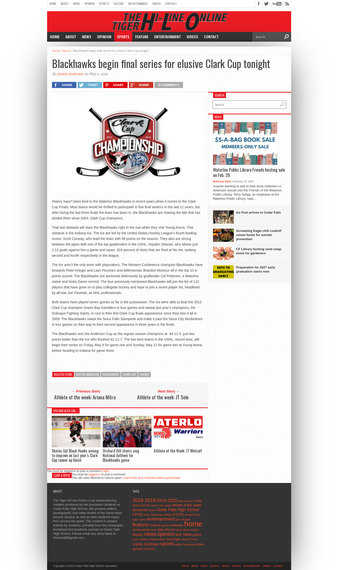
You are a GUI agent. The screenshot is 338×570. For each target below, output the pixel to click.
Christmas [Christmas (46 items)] (156, 514)
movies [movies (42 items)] (194, 529)
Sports (104, 3)
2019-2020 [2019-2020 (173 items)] (167, 500)
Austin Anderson (70, 74)
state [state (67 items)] (178, 544)
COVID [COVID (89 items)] (178, 514)
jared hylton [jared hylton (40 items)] (182, 529)
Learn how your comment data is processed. (152, 478)
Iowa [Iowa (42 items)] (153, 529)
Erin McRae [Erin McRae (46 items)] (183, 519)
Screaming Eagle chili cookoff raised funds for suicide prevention (258, 235)
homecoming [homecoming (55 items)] (141, 529)
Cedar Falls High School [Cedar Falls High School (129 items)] (177, 509)
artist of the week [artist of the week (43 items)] (161, 505)
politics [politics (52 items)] (197, 535)
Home (53, 3)
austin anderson (87, 374)
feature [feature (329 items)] (140, 524)
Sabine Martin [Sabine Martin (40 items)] (157, 539)
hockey (144, 374)
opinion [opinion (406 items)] (166, 534)
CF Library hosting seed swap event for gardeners (258, 251)
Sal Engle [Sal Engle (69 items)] (173, 539)
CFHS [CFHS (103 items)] (138, 514)
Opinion (89, 3)
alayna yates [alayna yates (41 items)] (185, 501)
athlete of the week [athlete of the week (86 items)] (186, 505)
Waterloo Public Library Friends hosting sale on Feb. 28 (249, 172)
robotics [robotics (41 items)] (144, 539)
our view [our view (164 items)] (184, 534)
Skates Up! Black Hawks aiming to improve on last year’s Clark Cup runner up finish (75, 455)
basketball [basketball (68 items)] (140, 510)
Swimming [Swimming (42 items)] (189, 544)
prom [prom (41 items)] (136, 539)
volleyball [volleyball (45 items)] (148, 548)
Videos (156, 3)
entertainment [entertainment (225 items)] (161, 518)
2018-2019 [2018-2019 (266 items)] (144, 500)
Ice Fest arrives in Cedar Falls (258, 212)
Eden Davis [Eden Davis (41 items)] (139, 519)
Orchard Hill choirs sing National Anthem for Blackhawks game (121, 455)
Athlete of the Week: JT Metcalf (178, 451)
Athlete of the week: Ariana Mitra (85, 397)
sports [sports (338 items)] (167, 543)
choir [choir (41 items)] (146, 514)
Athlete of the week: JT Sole (163, 397)
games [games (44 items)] (165, 525)
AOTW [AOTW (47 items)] (145, 505)
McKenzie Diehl (222, 181)
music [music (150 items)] (138, 534)
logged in (95, 474)
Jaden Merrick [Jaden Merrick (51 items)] (166, 529)
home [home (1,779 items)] (193, 524)
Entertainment (138, 3)
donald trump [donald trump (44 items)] (192, 514)
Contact (171, 3)
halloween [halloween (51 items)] (177, 525)
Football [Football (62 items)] (155, 525)
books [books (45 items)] (151, 510)
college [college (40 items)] (167, 514)
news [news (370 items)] (150, 534)
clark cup (129, 374)
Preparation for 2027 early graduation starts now (255, 269)
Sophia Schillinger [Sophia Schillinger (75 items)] (146, 544)
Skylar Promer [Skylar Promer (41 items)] (189, 539)
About (65, 3)
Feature (118, 3)
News (76, 3)
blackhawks (111, 374)
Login (105, 471)
